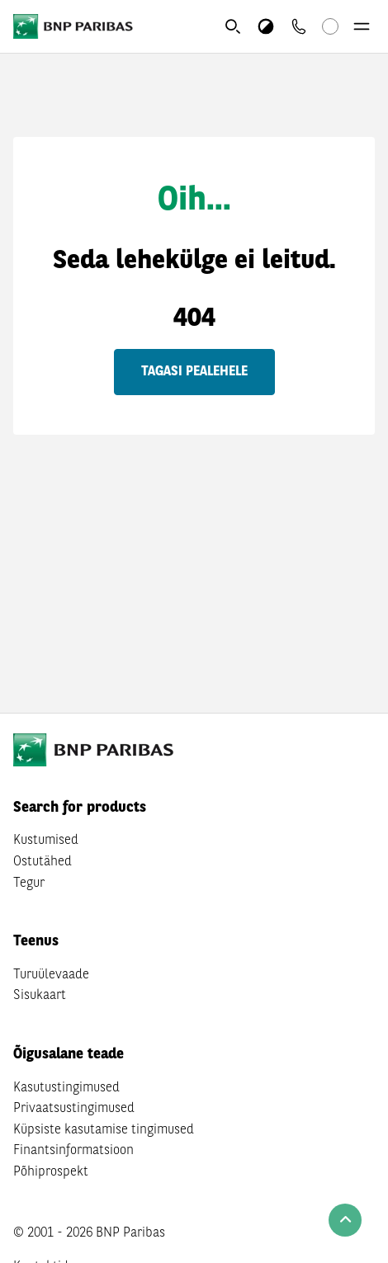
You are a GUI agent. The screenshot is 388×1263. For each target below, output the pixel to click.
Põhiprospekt (50, 1172)
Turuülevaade (51, 975)
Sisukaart (39, 995)
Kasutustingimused (66, 1088)
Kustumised (45, 840)
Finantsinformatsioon (73, 1150)
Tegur (29, 883)
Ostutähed (42, 862)
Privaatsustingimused (74, 1108)
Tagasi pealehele (194, 372)
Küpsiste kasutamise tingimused (103, 1130)
